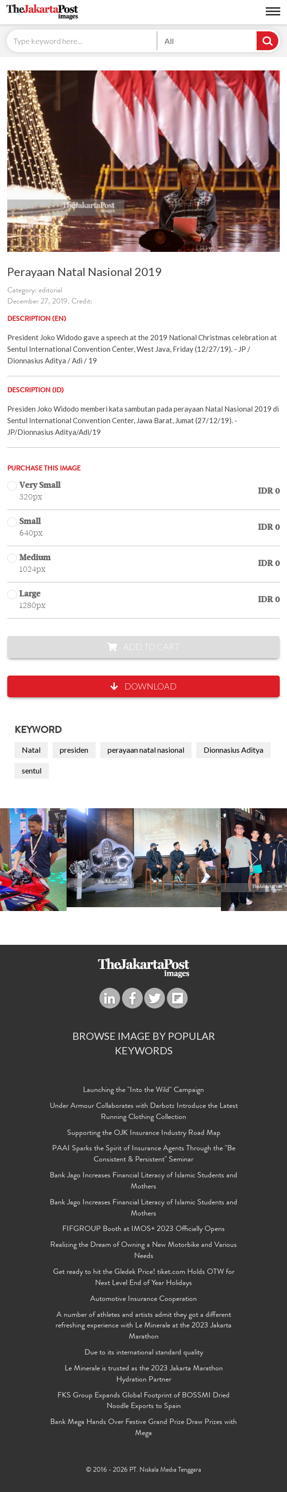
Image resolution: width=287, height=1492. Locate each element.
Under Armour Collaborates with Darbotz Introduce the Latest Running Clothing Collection (144, 1112)
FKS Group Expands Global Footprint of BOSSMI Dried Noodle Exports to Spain (143, 1401)
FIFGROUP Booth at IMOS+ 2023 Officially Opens (143, 1229)
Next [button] (253, 859)
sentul (31, 770)
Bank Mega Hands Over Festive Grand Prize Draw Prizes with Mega (143, 1428)
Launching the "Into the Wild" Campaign (143, 1090)
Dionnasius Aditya (233, 749)
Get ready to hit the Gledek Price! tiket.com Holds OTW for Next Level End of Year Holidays (143, 1278)
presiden (74, 749)
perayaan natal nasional (146, 749)
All (169, 40)
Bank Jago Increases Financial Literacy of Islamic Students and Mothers (143, 1181)
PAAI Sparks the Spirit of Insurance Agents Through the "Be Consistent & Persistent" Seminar (143, 1154)
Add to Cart (143, 646)
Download (143, 686)
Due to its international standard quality (143, 1353)
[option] (144, 857)
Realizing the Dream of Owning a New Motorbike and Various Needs (143, 1251)
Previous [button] (33, 859)
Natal (31, 749)
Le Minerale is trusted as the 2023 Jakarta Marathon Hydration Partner (144, 1374)
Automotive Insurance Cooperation (143, 1299)
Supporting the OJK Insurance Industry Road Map (143, 1133)
